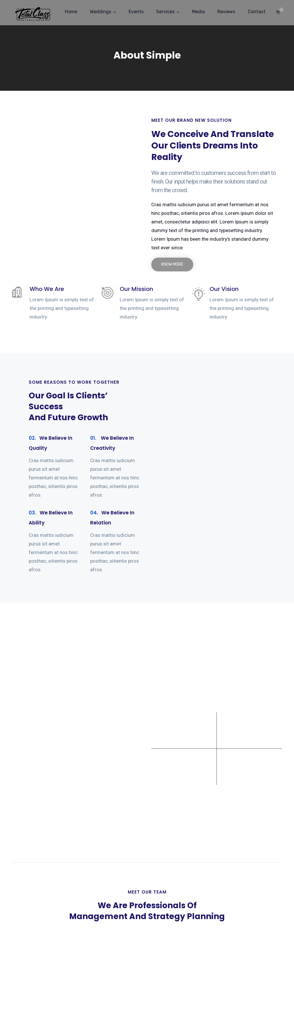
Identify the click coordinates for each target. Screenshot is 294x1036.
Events (136, 11)
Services (165, 11)
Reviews (226, 11)
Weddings (100, 11)
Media (198, 11)
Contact (257, 11)
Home (71, 11)
